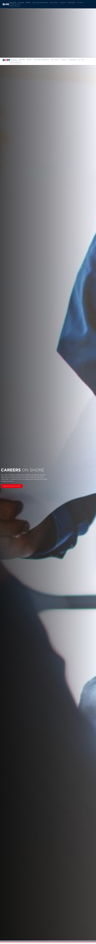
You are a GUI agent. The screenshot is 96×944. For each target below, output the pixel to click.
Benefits (29, 2)
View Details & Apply (84, 917)
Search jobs (13, 2)
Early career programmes (41, 2)
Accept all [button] (7, 937)
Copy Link (84, 925)
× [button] (21, 917)
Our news (81, 2)
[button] (3, 927)
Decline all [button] (16, 937)
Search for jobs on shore (12, 428)
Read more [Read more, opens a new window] (12, 925)
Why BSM (22, 2)
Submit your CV (15, 4)
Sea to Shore (55, 2)
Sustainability (72, 2)
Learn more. (82, 891)
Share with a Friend (84, 921)
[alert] (12, 929)
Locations (63, 2)
